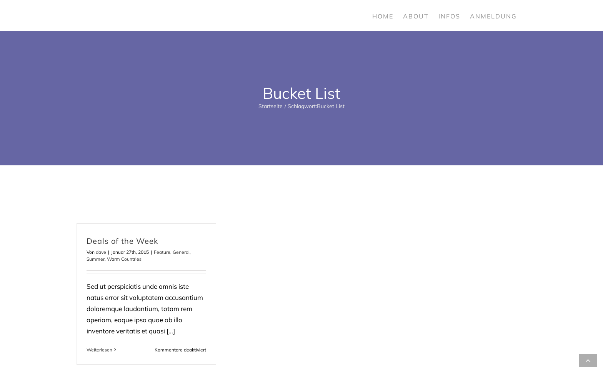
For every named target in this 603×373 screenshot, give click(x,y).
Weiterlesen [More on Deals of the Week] (99, 350)
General (181, 252)
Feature (162, 252)
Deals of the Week (122, 241)
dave (101, 252)
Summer (96, 259)
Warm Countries (124, 259)
